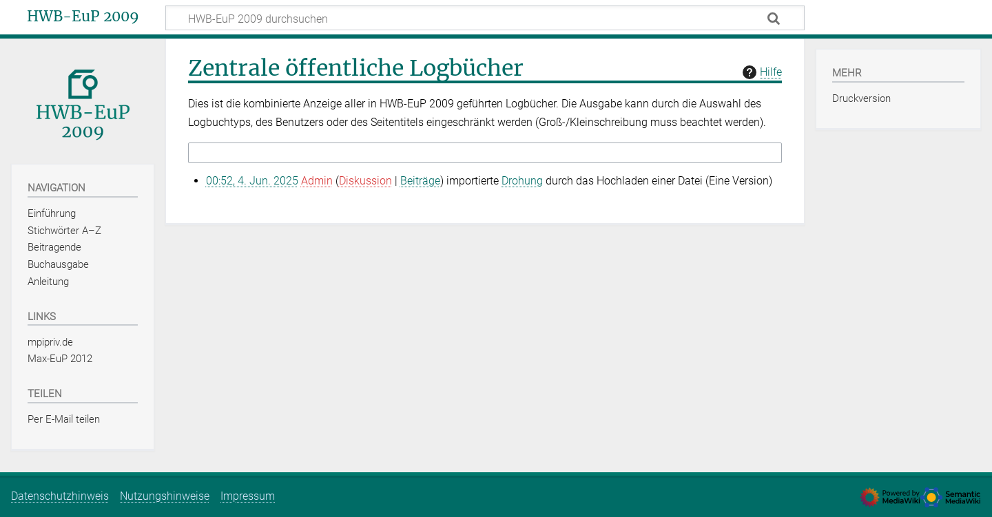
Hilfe (760, 72)
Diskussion (365, 180)
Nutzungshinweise (164, 496)
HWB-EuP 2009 (83, 16)
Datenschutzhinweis (60, 496)
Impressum (247, 496)
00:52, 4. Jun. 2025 (252, 180)
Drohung (522, 180)
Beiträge (420, 180)
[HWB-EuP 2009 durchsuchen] (485, 18)
